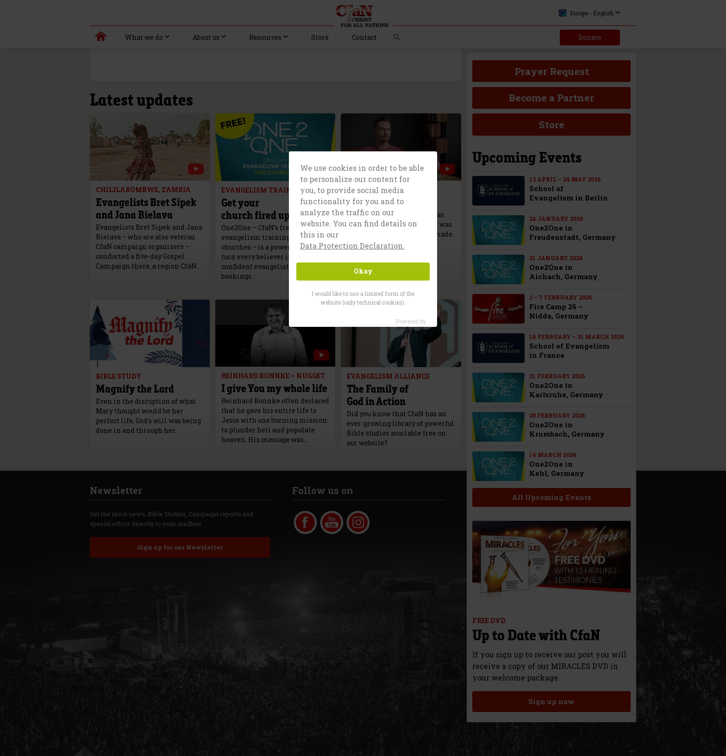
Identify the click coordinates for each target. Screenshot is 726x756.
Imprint (478, 516)
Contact (364, 37)
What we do (144, 37)
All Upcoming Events (551, 497)
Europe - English (586, 13)
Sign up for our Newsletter (179, 547)
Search (397, 40)
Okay (363, 271)
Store (320, 37)
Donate (589, 37)
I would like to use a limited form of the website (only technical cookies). (363, 298)
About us (206, 37)
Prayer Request (551, 71)
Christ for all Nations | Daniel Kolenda (101, 38)
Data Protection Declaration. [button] (352, 245)
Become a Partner (551, 97)
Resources (265, 37)
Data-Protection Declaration (507, 530)
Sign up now (551, 701)
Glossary (480, 544)
